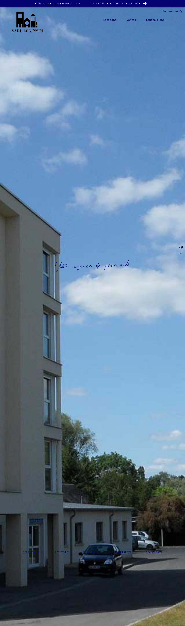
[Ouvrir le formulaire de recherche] (172, 11)
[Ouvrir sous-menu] (118, 20)
